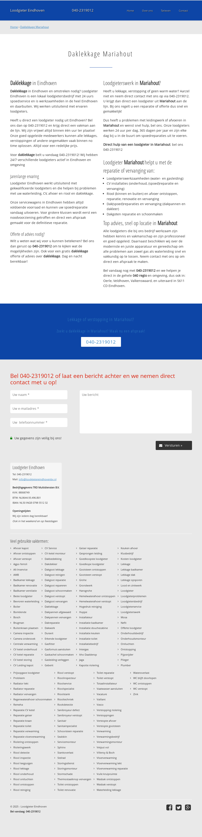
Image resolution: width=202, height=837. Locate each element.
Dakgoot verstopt (55, 596)
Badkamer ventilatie (25, 590)
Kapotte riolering (89, 665)
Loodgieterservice (131, 606)
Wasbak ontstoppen (108, 779)
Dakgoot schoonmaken (58, 590)
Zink (135, 694)
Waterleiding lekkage (109, 790)
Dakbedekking (53, 559)
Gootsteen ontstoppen (92, 569)
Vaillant (101, 699)
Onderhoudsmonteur (133, 638)
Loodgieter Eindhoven (27, 10)
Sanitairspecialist (67, 726)
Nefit (123, 622)
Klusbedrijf (127, 553)
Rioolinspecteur (66, 678)
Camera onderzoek (24, 638)
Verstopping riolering (109, 710)
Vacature (102, 694)
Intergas (84, 649)
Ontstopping (128, 649)
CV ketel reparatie (23, 654)
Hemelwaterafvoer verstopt (95, 601)
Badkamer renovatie (25, 585)
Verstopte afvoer (106, 720)
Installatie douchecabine (93, 628)
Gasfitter (50, 644)
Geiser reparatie (88, 548)
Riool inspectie (22, 757)
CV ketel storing (22, 659)
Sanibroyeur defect (68, 710)
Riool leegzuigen (23, 763)
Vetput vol (103, 747)
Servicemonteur (66, 742)
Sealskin (62, 736)
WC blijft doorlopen (144, 678)
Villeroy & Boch (106, 752)
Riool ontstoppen (23, 784)
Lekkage (125, 564)
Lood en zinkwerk (131, 585)
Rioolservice (64, 683)
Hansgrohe (85, 590)
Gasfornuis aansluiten (57, 649)
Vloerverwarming (107, 757)
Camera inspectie (23, 633)
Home (14, 27)
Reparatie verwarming (26, 731)
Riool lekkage (21, 768)
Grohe (82, 580)
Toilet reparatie (105, 672)
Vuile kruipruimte (107, 774)
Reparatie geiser (22, 715)
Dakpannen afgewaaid (58, 612)
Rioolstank (63, 694)
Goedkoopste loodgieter (93, 559)
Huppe (83, 612)
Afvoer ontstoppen (24, 553)
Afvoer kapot (21, 548)
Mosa (124, 617)
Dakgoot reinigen (55, 574)
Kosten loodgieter (131, 559)
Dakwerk (50, 628)
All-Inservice (20, 569)
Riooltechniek (65, 699)
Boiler (16, 606)
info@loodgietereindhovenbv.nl (38, 479)
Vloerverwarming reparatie (112, 768)
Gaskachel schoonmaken (59, 654)
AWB (16, 574)
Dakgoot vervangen (56, 601)
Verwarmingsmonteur (109, 742)
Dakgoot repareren (56, 585)
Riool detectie (21, 752)
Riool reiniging (21, 790)
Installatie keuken (89, 633)
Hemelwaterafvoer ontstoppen (97, 596)
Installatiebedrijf (88, 644)
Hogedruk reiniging (90, 606)
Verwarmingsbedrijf (108, 736)
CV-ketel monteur (55, 553)
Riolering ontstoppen (25, 742)
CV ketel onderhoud (25, 649)
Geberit (49, 665)
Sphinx (61, 747)
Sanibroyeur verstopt (69, 715)
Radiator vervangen (24, 694)
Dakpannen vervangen (58, 617)
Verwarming (104, 731)
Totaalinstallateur (107, 683)
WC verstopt (140, 688)
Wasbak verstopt (106, 784)
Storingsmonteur (67, 768)
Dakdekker (51, 564)
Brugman (18, 622)
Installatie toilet (88, 638)
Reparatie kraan (22, 720)
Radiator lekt (20, 683)
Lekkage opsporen (131, 580)
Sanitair (61, 720)
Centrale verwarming (25, 644)
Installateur (85, 617)
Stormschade (65, 774)
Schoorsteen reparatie (70, 731)
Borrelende (19, 612)
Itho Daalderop (88, 654)
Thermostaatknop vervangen (74, 779)
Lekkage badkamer (132, 569)
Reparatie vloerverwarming (29, 736)
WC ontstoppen (142, 683)
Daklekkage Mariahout (34, 27)
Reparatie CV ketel (24, 710)
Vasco (100, 704)
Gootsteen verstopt (90, 574)
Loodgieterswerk (130, 612)
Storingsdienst (65, 763)
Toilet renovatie (66, 790)
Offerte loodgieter (131, 628)
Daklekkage (51, 606)
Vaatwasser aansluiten (110, 688)
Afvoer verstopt (22, 559)
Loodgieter (127, 590)
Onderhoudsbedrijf (132, 633)
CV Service (51, 548)
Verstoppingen (105, 715)
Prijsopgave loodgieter (26, 672)
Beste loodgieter (22, 596)
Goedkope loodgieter (91, 564)
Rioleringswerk (22, 747)
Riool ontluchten (23, 779)
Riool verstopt (65, 672)
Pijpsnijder (127, 654)
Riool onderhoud (23, 774)
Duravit (49, 633)
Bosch (16, 617)
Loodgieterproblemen (133, 596)
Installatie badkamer (91, 622)
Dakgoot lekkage (54, 569)
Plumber (126, 665)
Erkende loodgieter (56, 638)
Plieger (125, 659)
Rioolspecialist (65, 688)
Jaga (81, 659)
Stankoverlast (65, 752)
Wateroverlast (141, 672)
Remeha (18, 704)
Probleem (19, 678)
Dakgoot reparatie (55, 580)
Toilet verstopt (105, 678)
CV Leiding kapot (23, 665)
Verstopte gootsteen (109, 726)
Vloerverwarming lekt (109, 763)
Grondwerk (85, 585)
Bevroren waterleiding (26, 601)
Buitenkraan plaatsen (25, 628)
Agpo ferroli (20, 564)
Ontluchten (127, 644)
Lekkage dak (128, 574)
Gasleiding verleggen (57, 659)
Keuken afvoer (129, 548)
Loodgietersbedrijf (131, 601)
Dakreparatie (52, 622)
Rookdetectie (65, 704)
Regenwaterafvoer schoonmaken (32, 699)
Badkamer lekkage (24, 580)
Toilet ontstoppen (67, 784)
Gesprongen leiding (90, 553)
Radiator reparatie (23, 688)
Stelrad (61, 757)
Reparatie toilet (22, 726)
